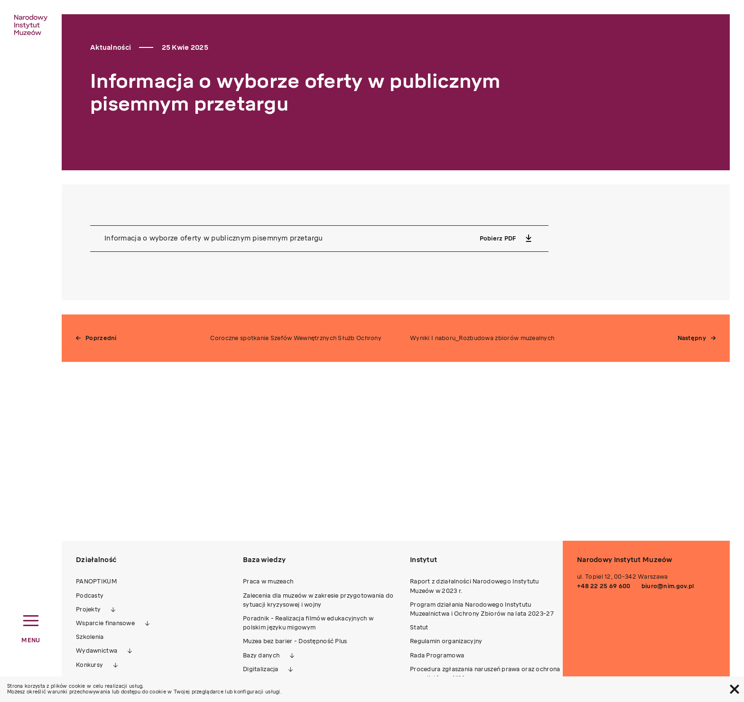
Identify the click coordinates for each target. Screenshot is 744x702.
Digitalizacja (261, 669)
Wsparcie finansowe (105, 623)
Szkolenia (90, 637)
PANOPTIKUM (96, 581)
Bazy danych (261, 655)
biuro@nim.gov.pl (668, 586)
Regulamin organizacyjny (446, 641)
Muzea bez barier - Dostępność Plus (295, 641)
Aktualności (110, 48)
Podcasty (89, 595)
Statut (419, 627)
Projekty (88, 609)
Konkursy (89, 665)
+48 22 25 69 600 (603, 586)
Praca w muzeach (268, 581)
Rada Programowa (437, 655)
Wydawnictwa (96, 650)
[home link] (30, 24)
